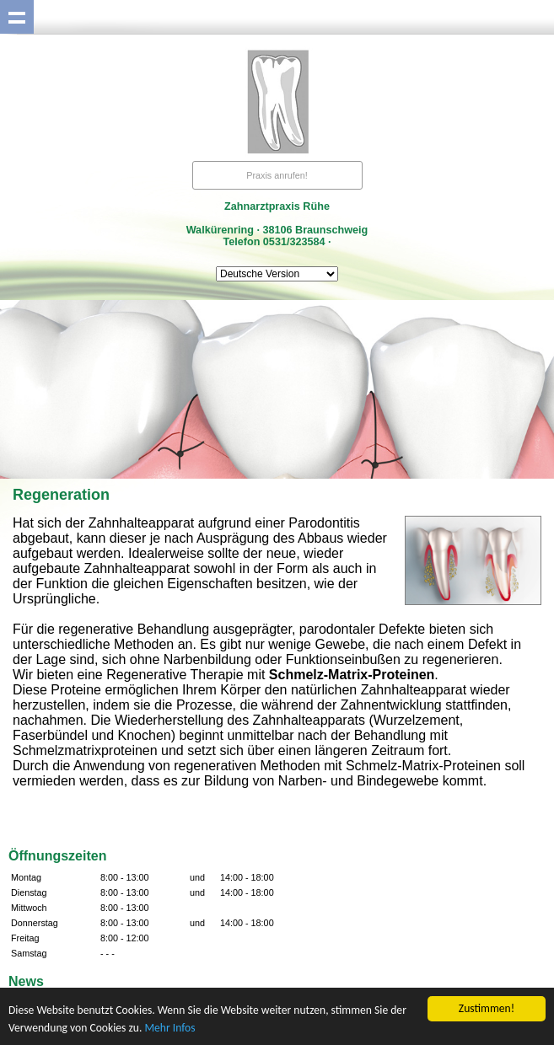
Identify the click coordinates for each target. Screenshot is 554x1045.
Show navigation (17, 17)
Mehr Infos (169, 1028)
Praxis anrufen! (277, 175)
